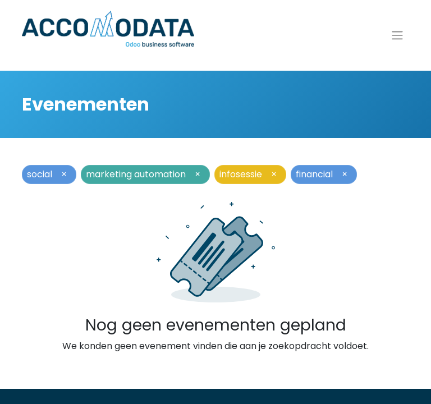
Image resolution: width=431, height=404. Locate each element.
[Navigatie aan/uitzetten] (397, 39)
